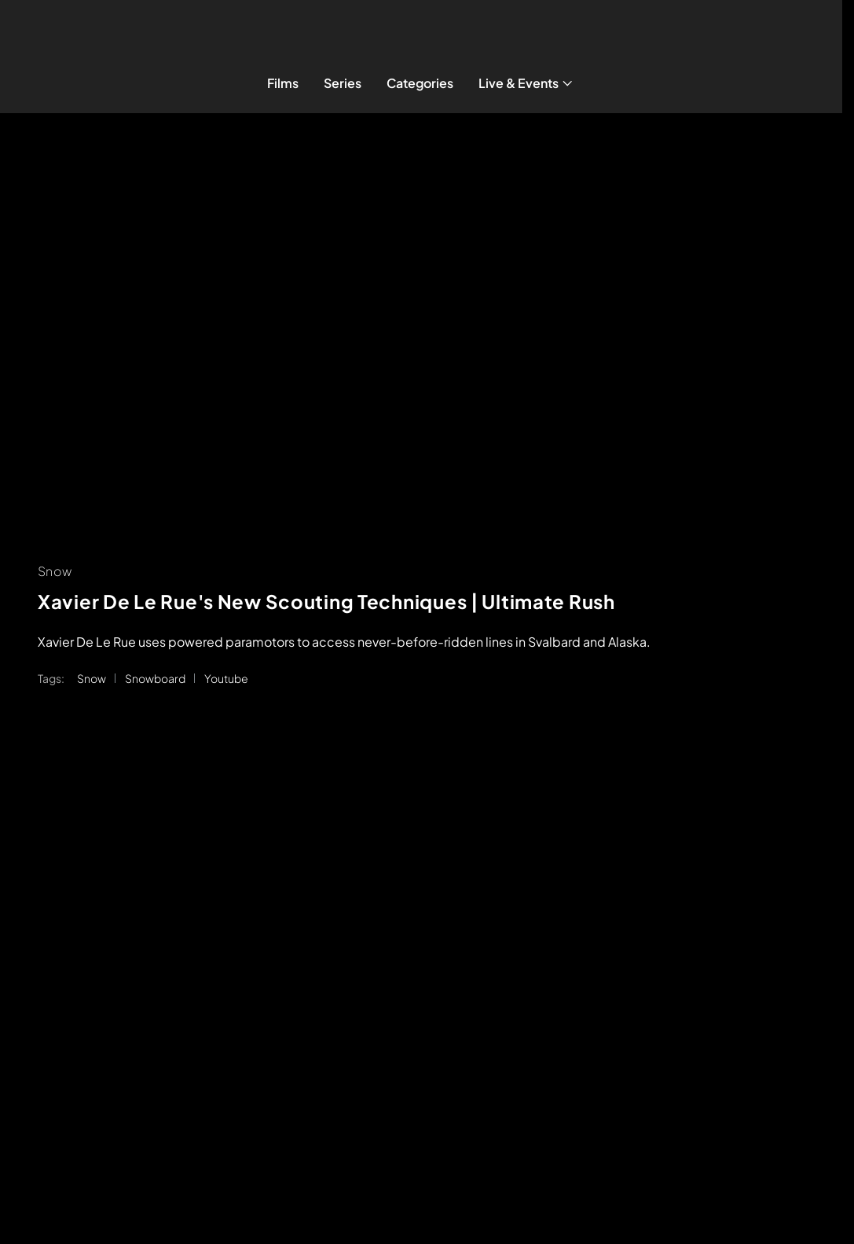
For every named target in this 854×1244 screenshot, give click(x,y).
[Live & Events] (527, 83)
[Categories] (420, 83)
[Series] (342, 83)
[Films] (283, 83)
